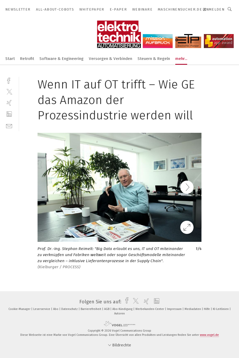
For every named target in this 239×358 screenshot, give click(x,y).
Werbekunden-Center (150, 309)
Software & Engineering (61, 58)
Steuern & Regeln (153, 58)
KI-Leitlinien (221, 309)
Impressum (174, 309)
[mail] (9, 125)
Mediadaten (193, 309)
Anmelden (214, 9)
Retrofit (27, 58)
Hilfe (207, 309)
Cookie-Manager (19, 309)
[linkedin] (9, 114)
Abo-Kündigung (122, 309)
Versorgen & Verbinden (110, 58)
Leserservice (42, 309)
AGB (107, 309)
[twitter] (9, 91)
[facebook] (9, 80)
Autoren (119, 313)
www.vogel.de (209, 335)
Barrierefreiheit (91, 309)
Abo (56, 309)
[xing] (9, 103)
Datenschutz (70, 309)
